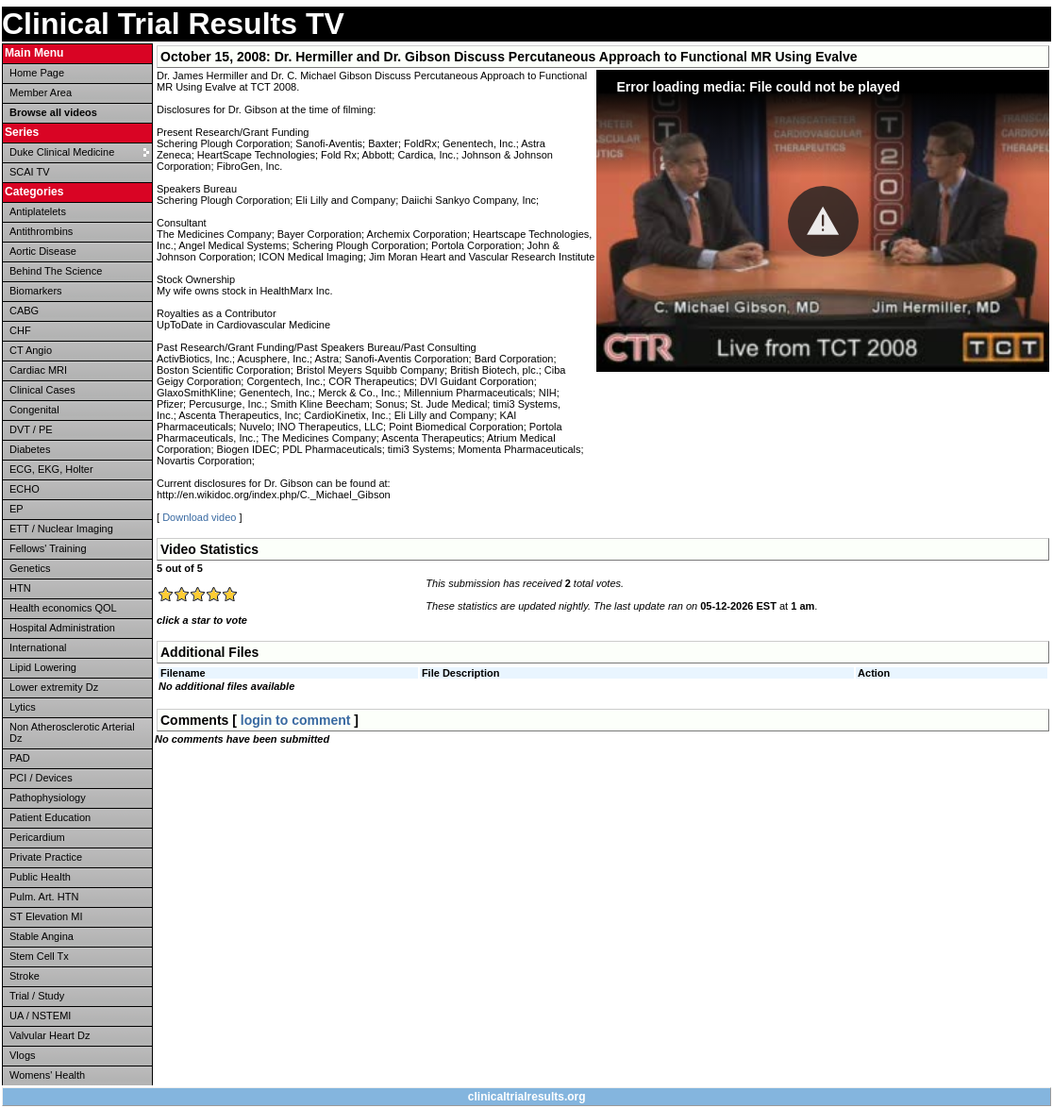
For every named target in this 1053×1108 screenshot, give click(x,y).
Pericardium (37, 837)
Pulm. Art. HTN (43, 896)
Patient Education (50, 817)
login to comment (296, 720)
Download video (199, 517)
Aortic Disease (42, 251)
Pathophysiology (47, 797)
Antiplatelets (37, 211)
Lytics (22, 707)
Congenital (34, 409)
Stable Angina (41, 936)
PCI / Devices (41, 777)
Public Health (40, 876)
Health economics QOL (63, 607)
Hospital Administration (62, 627)
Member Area (40, 92)
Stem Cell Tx (39, 956)
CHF (20, 330)
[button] (823, 221)
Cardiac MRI (38, 370)
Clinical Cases (42, 389)
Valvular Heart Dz (49, 1035)
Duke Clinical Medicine (61, 152)
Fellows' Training (48, 548)
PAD (19, 758)
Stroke (24, 976)
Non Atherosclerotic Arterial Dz (72, 732)
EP (16, 508)
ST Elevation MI (45, 916)
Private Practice (45, 857)
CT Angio (30, 350)
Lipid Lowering (42, 667)
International (38, 647)
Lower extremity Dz (53, 687)
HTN (20, 588)
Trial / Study (36, 995)
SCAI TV (29, 171)
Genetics (29, 568)
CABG (24, 310)
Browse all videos (53, 112)
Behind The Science (55, 271)
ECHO (24, 489)
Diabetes (29, 449)
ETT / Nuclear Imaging (61, 528)
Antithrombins (41, 231)
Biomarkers (35, 290)
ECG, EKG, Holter (51, 469)
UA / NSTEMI (40, 1015)
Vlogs (22, 1055)
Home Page (36, 72)
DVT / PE (31, 429)
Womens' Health (47, 1075)
